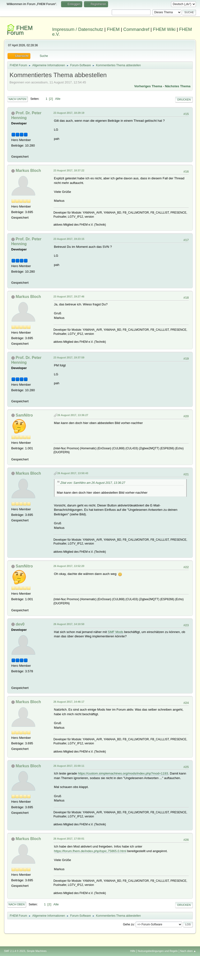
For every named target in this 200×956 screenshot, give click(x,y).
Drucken (184, 99)
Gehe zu (128, 924)
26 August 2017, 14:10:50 (69, 624)
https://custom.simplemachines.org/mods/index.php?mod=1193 (123, 773)
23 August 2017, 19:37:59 (69, 357)
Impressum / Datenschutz (77, 29)
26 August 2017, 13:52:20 (69, 566)
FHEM (113, 29)
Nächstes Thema (177, 86)
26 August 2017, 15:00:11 (69, 765)
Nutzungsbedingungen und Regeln (158, 950)
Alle (57, 99)
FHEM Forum (20, 30)
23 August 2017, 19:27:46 (69, 296)
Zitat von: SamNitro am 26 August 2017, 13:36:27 (93, 483)
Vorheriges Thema (148, 86)
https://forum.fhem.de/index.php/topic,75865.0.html (90, 851)
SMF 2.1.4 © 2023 (14, 950)
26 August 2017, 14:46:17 (69, 701)
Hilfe (132, 950)
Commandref (136, 29)
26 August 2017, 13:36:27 (72, 415)
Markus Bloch (28, 170)
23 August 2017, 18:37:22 (69, 170)
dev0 (20, 624)
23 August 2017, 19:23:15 (69, 238)
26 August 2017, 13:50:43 (72, 473)
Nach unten (17, 99)
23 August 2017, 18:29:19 (69, 112)
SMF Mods (115, 632)
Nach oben (17, 904)
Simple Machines (37, 950)
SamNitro (24, 415)
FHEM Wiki (164, 29)
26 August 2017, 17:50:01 (69, 838)
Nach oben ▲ (188, 950)
